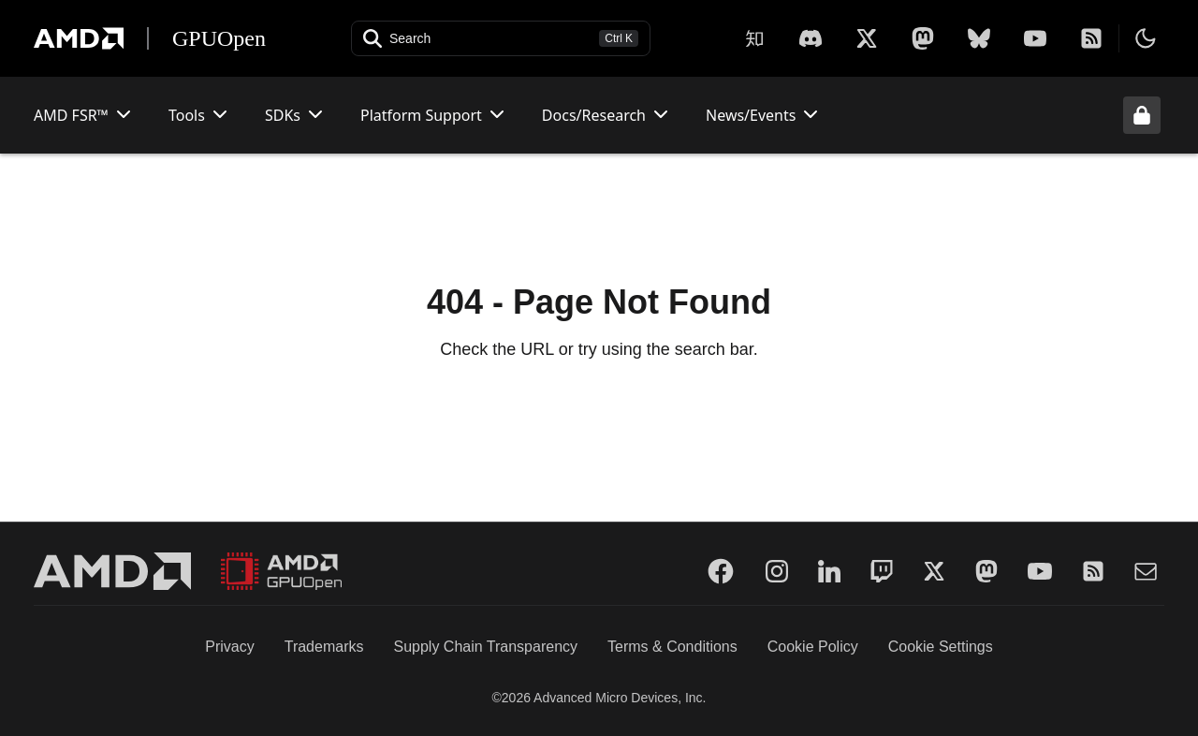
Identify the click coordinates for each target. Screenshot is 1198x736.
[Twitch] (881, 571)
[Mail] (1145, 571)
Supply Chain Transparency (485, 647)
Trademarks (324, 647)
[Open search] (500, 38)
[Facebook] (721, 571)
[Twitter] (934, 571)
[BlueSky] (979, 38)
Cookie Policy (812, 647)
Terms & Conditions (672, 647)
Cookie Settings (940, 647)
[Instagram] (777, 571)
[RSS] (1091, 38)
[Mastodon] (923, 38)
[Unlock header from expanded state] (1142, 115)
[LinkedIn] (829, 571)
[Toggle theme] (1145, 38)
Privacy (229, 647)
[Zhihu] (754, 38)
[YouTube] (1035, 38)
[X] (810, 38)
